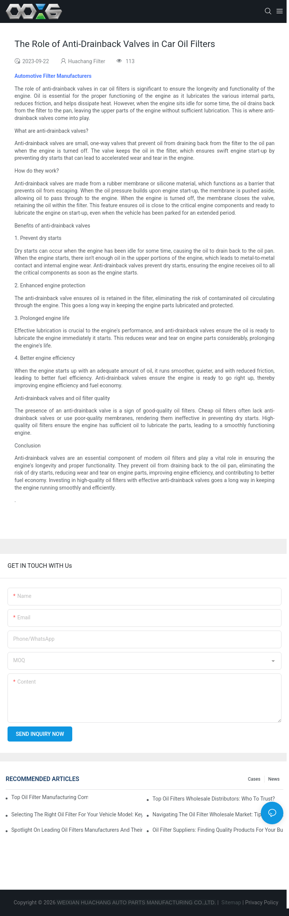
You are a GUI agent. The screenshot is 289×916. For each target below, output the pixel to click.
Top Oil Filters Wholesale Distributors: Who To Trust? (213, 799)
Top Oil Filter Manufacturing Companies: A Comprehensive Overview (49, 797)
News (274, 779)
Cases (254, 779)
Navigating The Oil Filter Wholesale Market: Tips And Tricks (217, 814)
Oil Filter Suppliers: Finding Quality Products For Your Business (217, 830)
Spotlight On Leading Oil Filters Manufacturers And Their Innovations (76, 830)
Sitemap (230, 902)
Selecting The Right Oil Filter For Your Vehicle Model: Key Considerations (76, 814)
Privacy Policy (261, 902)
